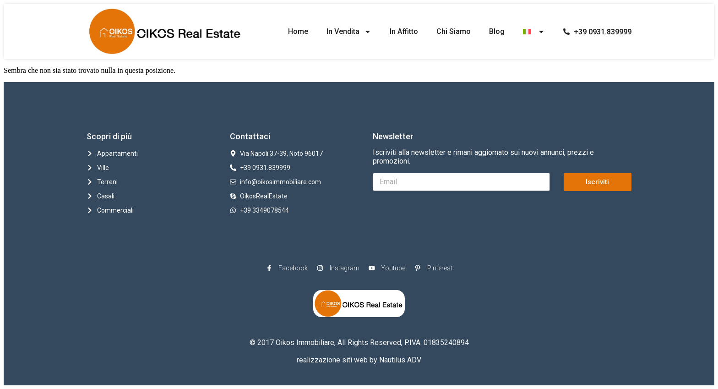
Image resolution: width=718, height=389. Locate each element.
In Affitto (404, 31)
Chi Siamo (453, 31)
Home (298, 31)
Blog (497, 31)
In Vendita (348, 31)
